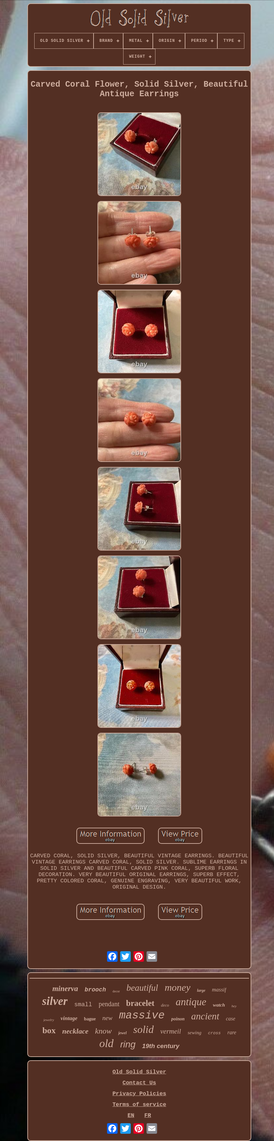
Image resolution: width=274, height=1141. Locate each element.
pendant (108, 1004)
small (83, 1004)
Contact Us (139, 1083)
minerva (65, 988)
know (103, 1031)
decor (116, 991)
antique (191, 1002)
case (230, 1018)
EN (130, 1115)
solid (143, 1029)
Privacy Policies (139, 1094)
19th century (160, 1045)
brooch (95, 989)
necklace (75, 1031)
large (201, 990)
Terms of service (139, 1104)
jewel (122, 1033)
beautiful (142, 988)
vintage (69, 1018)
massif (219, 989)
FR (147, 1115)
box (49, 1030)
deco (165, 1005)
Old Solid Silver (139, 1072)
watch (219, 1005)
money (177, 987)
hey (234, 1006)
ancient (205, 1016)
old (106, 1043)
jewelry (48, 1020)
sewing (195, 1032)
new (107, 1017)
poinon (177, 1018)
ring (128, 1044)
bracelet (140, 1003)
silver (55, 1001)
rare (231, 1032)
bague (90, 1018)
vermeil (170, 1031)
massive (142, 1016)
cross (214, 1033)
